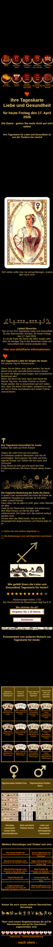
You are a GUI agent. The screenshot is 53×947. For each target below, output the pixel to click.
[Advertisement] (26, 28)
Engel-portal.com (15, 887)
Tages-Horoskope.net (41, 862)
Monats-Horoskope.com (15, 862)
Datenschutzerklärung (32, 936)
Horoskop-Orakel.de (15, 853)
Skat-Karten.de (41, 870)
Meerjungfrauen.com (41, 886)
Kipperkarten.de (15, 878)
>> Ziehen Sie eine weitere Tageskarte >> (20, 531)
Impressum (15, 936)
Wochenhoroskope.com (15, 870)
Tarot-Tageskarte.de (41, 854)
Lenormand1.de (41, 879)
